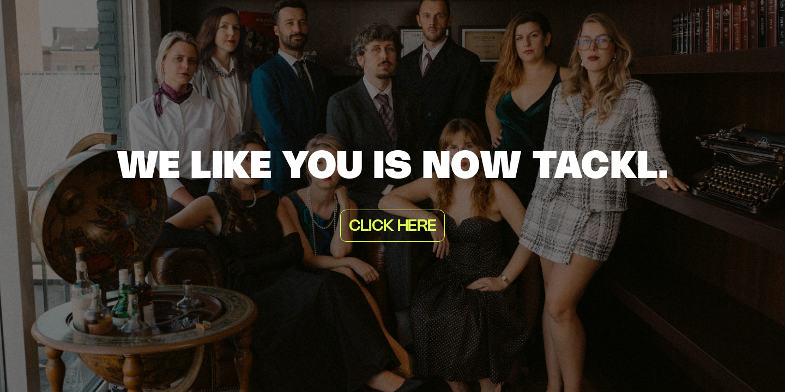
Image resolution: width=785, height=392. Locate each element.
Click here (392, 226)
